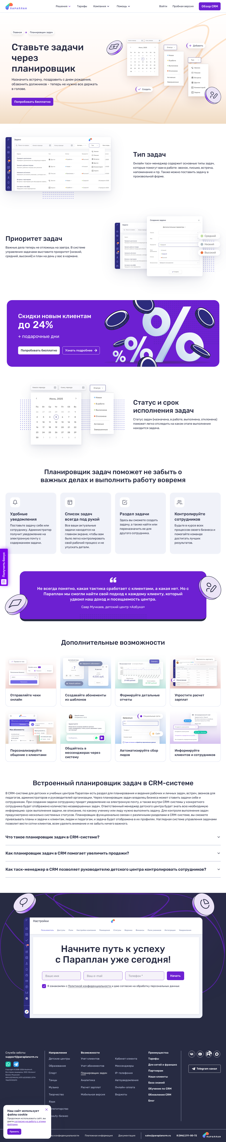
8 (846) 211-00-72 (187, 1135)
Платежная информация (99, 1135)
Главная (17, 32)
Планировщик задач (41, 32)
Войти (163, 6)
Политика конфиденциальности (61, 1135)
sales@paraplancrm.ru (158, 1135)
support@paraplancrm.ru (21, 1056)
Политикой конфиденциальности (90, 986)
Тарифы (82, 6)
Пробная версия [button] (183, 6)
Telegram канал (204, 1068)
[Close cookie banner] (46, 1110)
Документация (126, 1135)
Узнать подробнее (81, 350)
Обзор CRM (210, 6)
